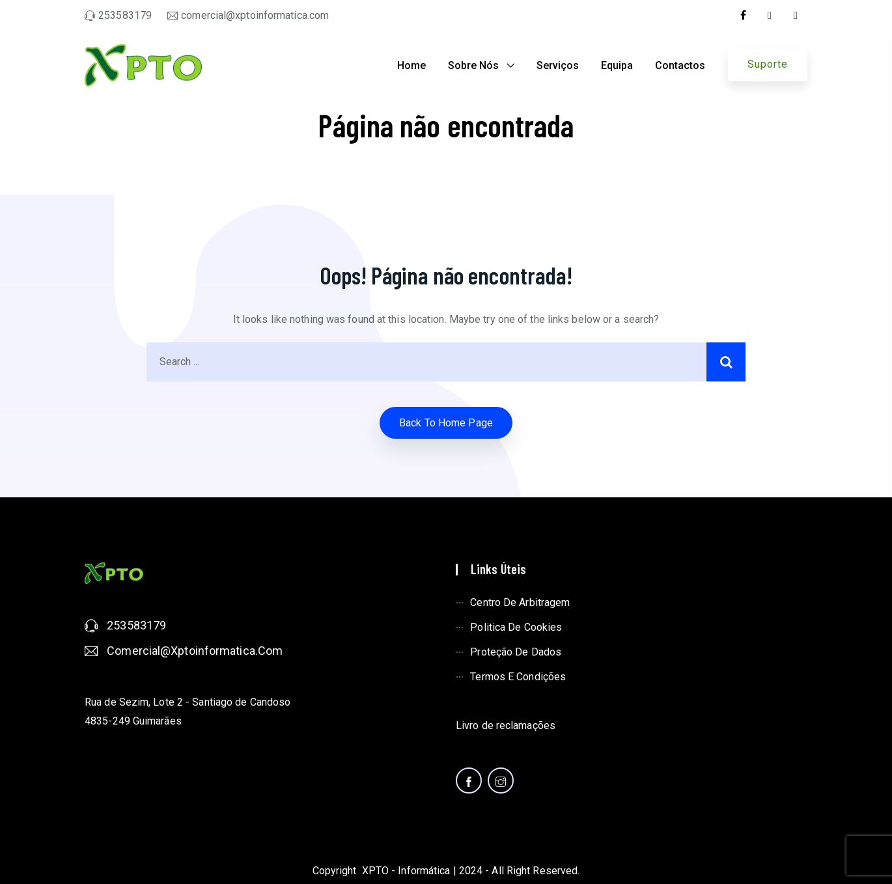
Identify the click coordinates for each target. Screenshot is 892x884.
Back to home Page (446, 423)
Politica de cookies (516, 627)
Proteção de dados (515, 652)
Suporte (767, 64)
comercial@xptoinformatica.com (195, 650)
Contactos (680, 65)
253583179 (136, 625)
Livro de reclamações (505, 725)
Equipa (617, 65)
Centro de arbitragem (520, 602)
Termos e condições (518, 676)
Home (411, 65)
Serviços (558, 65)
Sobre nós (473, 65)
